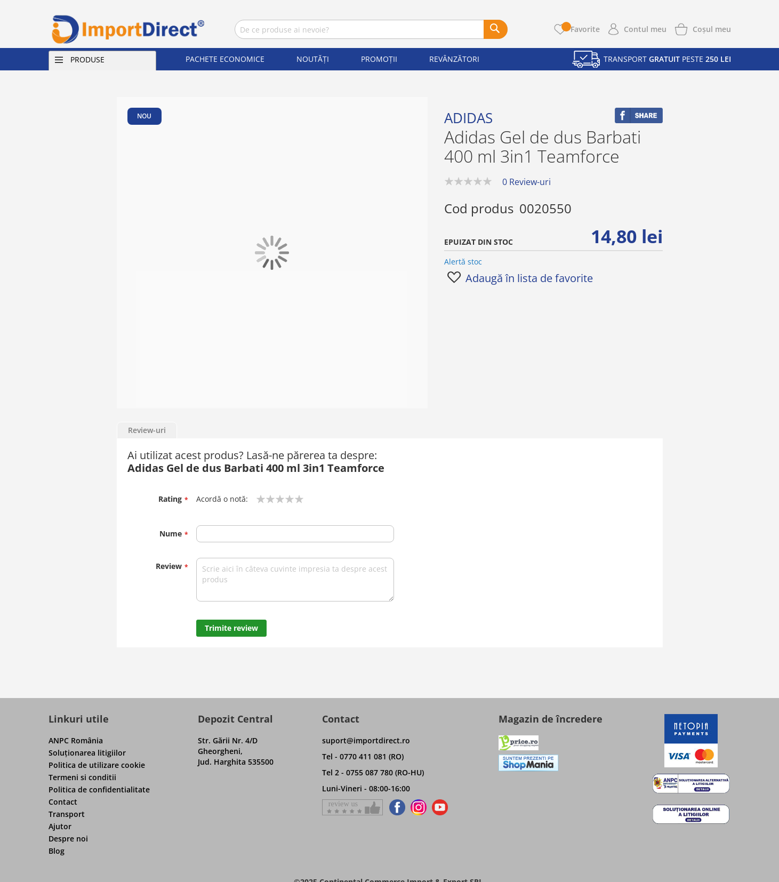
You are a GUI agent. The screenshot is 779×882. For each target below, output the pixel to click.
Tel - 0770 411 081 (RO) (363, 756)
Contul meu (645, 29)
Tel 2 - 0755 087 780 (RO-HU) (373, 772)
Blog (57, 851)
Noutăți (312, 59)
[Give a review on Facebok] (352, 807)
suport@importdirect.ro (366, 740)
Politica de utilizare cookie (97, 765)
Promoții (379, 59)
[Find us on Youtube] (440, 807)
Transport (67, 814)
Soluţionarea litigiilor (87, 753)
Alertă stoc (463, 261)
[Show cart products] (711, 28)
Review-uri (147, 430)
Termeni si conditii (82, 777)
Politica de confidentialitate (99, 789)
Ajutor (60, 826)
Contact (63, 802)
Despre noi (68, 838)
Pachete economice (225, 59)
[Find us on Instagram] (418, 807)
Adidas (468, 117)
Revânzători (454, 59)
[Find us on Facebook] (395, 807)
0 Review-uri (526, 182)
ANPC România (76, 740)
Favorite (580, 29)
